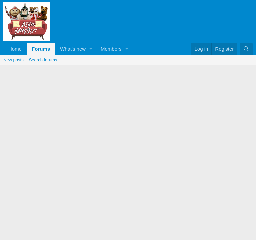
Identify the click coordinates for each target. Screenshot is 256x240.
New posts (13, 59)
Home (15, 49)
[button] (91, 49)
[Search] (246, 49)
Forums (41, 49)
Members (111, 49)
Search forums (43, 59)
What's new (73, 49)
